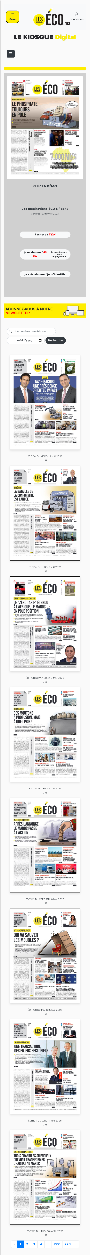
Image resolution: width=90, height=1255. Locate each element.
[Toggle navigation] (11, 54)
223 (68, 1244)
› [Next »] (76, 1244)
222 (57, 1244)
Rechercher (55, 340)
